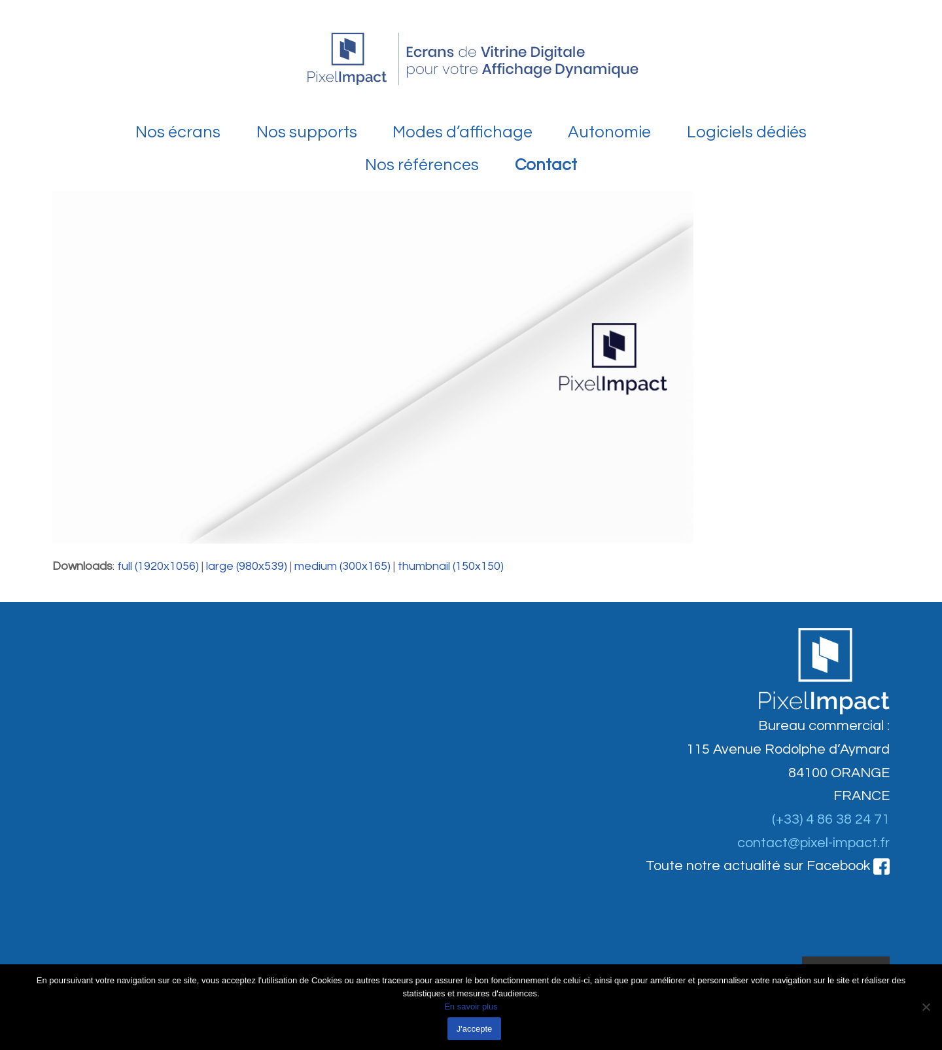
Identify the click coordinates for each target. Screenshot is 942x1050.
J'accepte (475, 1029)
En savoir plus (471, 1006)
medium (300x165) (342, 566)
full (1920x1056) (158, 566)
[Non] (925, 1006)
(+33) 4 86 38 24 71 (831, 819)
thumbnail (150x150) (451, 566)
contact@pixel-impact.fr (813, 842)
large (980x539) (246, 566)
